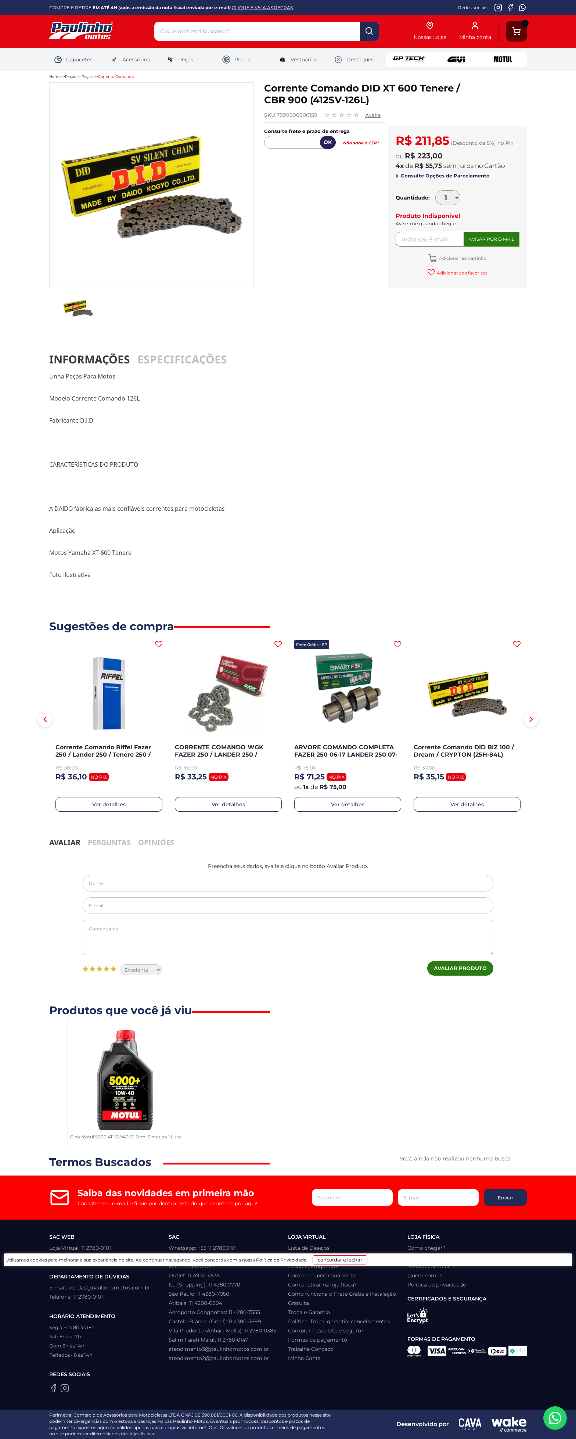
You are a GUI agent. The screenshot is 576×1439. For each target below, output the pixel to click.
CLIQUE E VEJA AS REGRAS (262, 7)
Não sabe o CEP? (361, 143)
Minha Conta (304, 1358)
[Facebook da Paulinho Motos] (510, 7)
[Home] (101, 31)
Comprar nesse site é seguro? (326, 1330)
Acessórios (130, 59)
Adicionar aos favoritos (461, 273)
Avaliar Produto (460, 968)
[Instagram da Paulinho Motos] (498, 7)
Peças (179, 59)
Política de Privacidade (307, 1428)
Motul (503, 59)
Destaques (354, 59)
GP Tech (409, 59)
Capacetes (73, 59)
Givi (456, 59)
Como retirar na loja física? (322, 1284)
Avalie (373, 115)
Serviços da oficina (431, 1266)
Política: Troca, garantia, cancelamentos (339, 1321)
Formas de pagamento (317, 1339)
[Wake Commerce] (509, 1424)
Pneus (236, 59)
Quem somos (424, 1275)
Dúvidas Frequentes (313, 1266)
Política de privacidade (436, 1284)
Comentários (288, 937)
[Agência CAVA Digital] (470, 1424)
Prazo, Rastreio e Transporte (324, 1257)
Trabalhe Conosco (311, 1349)
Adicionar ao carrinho (462, 258)
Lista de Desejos (309, 1248)
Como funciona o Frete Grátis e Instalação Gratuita (342, 1298)
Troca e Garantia (309, 1312)
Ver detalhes (109, 804)
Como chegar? (426, 1248)
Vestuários (297, 59)
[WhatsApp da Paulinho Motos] (522, 7)
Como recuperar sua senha (322, 1275)
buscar (369, 31)
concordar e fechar (380, 1426)
